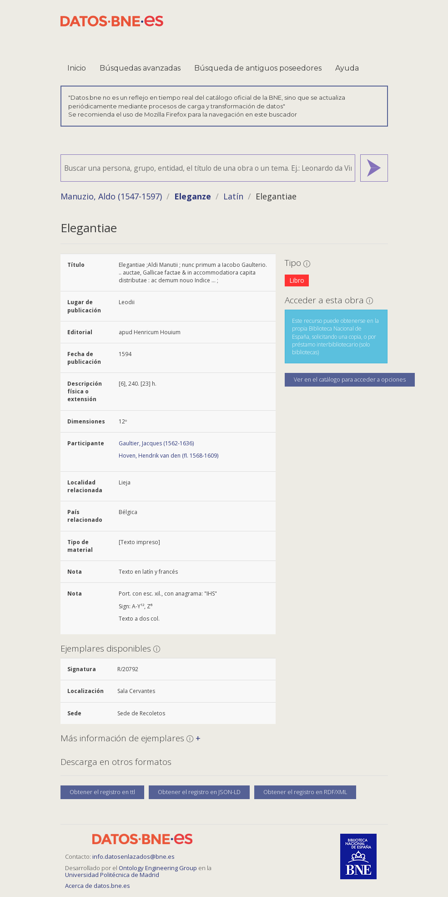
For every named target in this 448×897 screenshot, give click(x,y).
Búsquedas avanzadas (140, 68)
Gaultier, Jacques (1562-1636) (156, 443)
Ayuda (347, 68)
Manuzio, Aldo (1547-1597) (111, 196)
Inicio (76, 68)
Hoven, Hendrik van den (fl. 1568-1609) (168, 455)
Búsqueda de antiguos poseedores (258, 68)
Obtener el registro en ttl (102, 792)
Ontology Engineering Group (158, 868)
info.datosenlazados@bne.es (133, 856)
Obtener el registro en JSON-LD (199, 792)
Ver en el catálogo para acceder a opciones (350, 379)
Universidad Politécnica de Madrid (112, 875)
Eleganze (192, 196)
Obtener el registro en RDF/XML (305, 792)
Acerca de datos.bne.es (97, 886)
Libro (296, 280)
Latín (233, 196)
